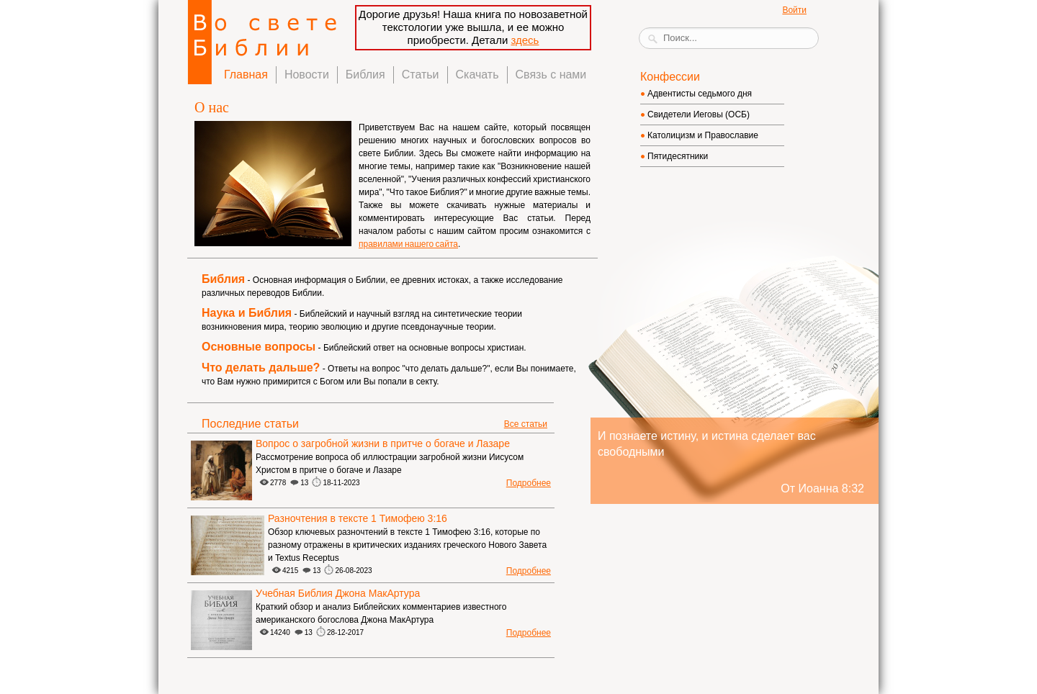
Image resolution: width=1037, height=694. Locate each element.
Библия (365, 74)
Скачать (477, 74)
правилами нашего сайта (408, 244)
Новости (306, 74)
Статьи (420, 74)
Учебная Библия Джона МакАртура (338, 593)
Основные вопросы (258, 347)
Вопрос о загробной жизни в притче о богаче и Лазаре (383, 443)
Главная (246, 74)
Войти (794, 10)
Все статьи (525, 424)
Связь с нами (551, 74)
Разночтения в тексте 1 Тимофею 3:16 (357, 518)
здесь (525, 40)
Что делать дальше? (261, 367)
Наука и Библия (247, 313)
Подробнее (528, 483)
